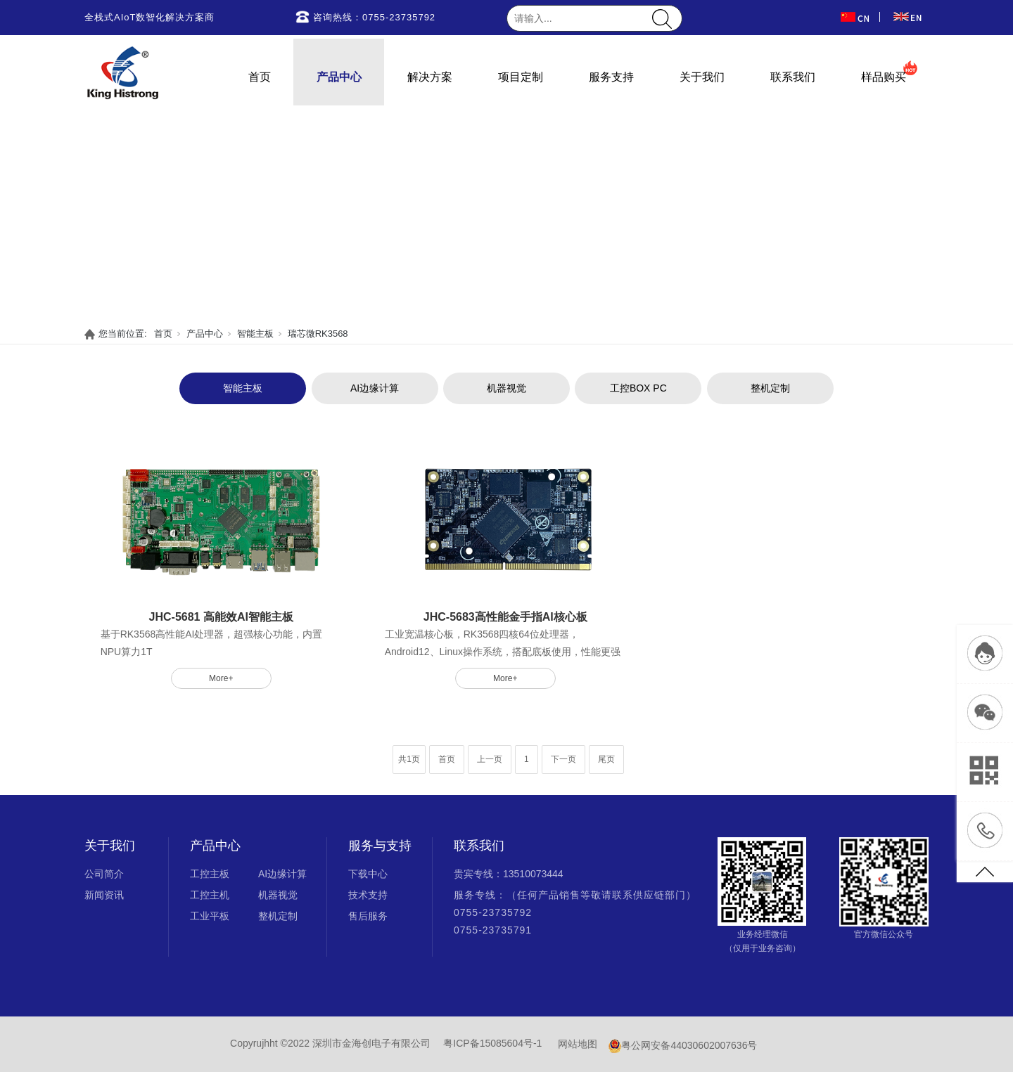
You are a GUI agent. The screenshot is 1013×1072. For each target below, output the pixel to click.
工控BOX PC (638, 388)
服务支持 (611, 77)
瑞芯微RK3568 (318, 333)
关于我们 (702, 77)
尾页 (606, 759)
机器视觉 (506, 388)
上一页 (489, 759)
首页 (259, 77)
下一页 (563, 759)
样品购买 (883, 77)
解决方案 (429, 77)
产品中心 (339, 77)
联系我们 (792, 77)
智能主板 (255, 333)
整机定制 (770, 388)
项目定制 (520, 77)
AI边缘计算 (374, 388)
